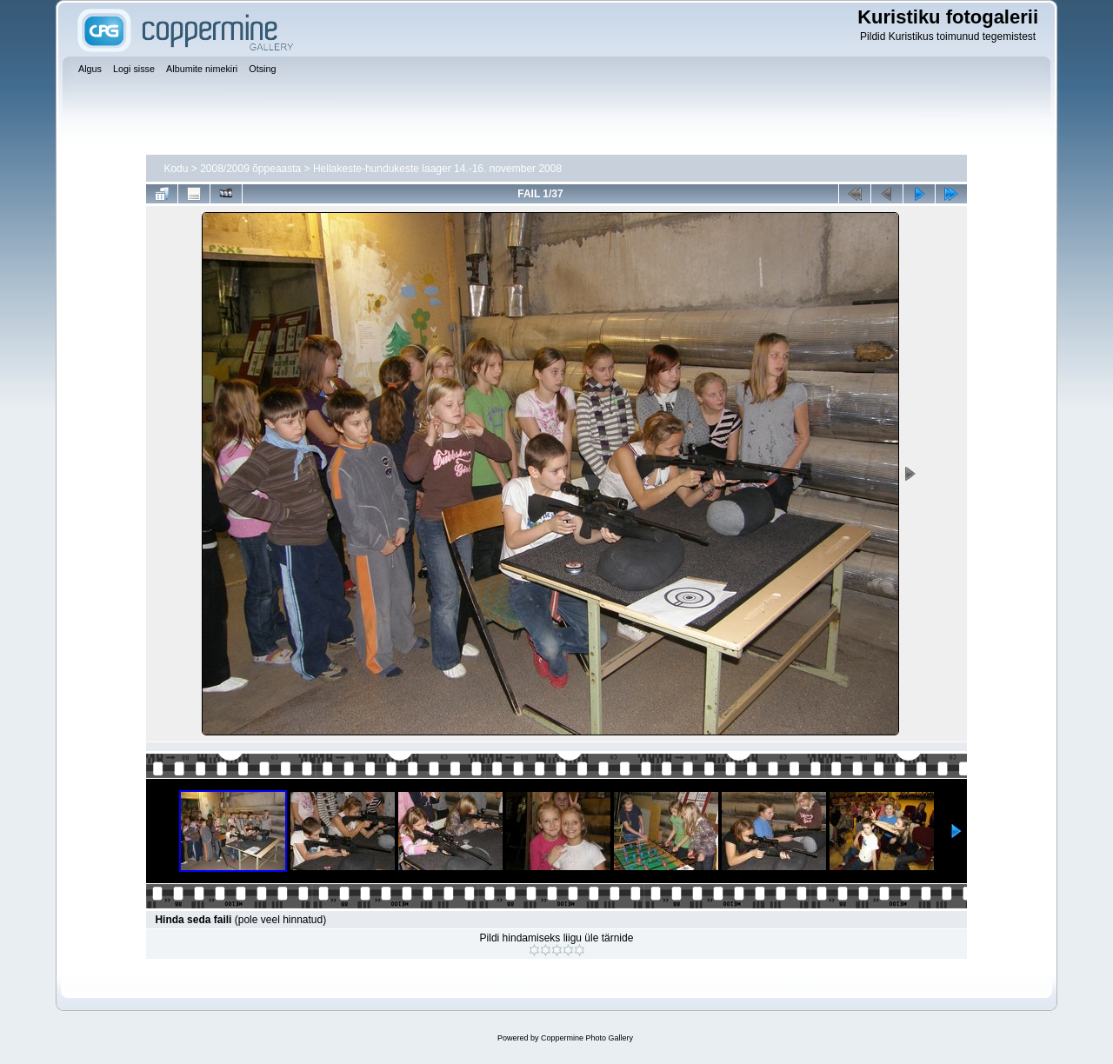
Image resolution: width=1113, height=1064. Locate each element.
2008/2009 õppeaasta (250, 169)
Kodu (175, 169)
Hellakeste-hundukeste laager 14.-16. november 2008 (437, 169)
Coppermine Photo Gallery (587, 1038)
